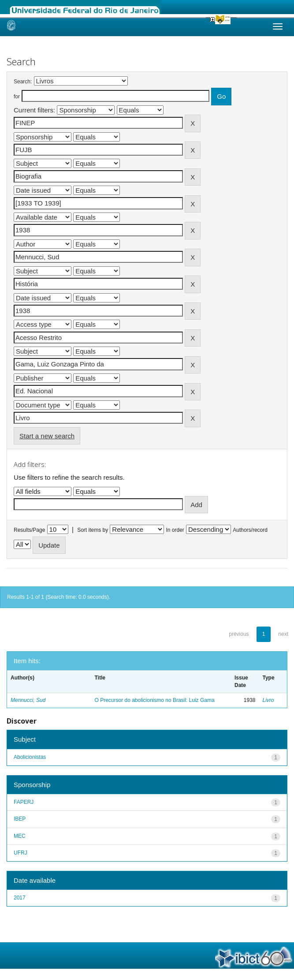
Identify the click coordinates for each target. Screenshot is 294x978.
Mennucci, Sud (28, 700)
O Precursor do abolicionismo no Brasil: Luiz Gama (155, 700)
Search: (23, 81)
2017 (20, 898)
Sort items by (92, 530)
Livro (268, 700)
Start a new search (46, 436)
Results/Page (29, 530)
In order (175, 530)
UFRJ (20, 853)
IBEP (20, 819)
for (17, 96)
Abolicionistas (30, 757)
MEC (20, 836)
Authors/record (250, 530)
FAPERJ (23, 802)
